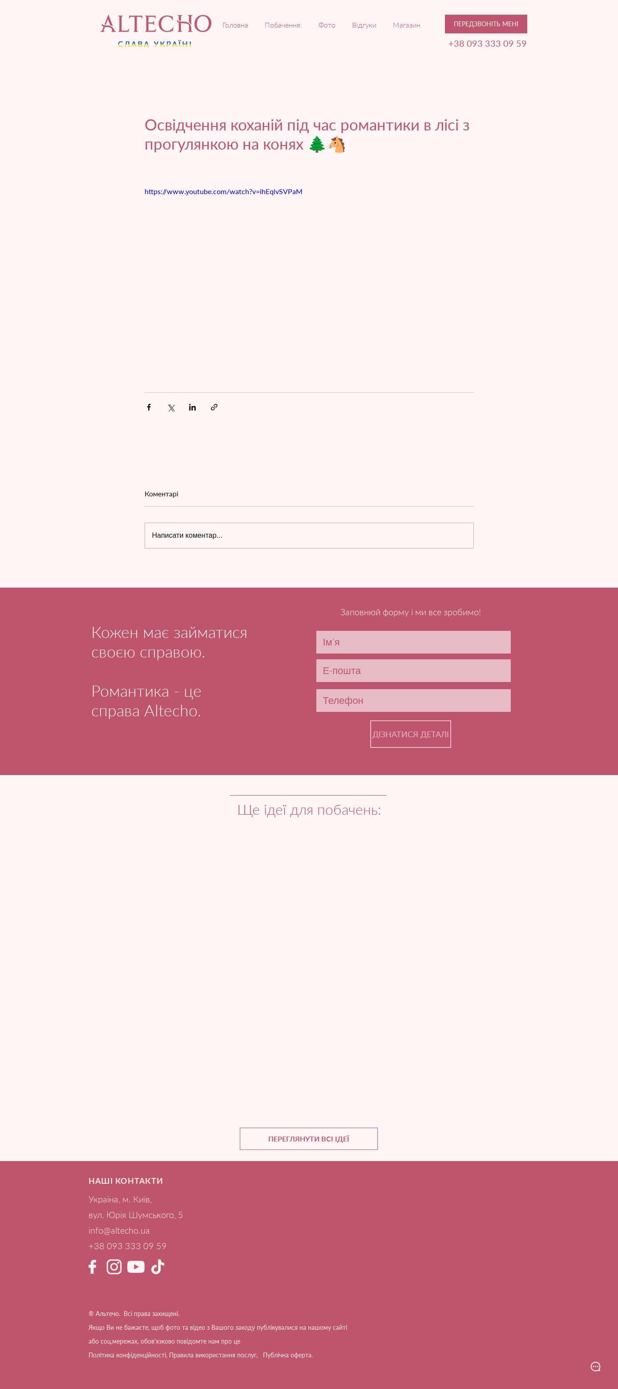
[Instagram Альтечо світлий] (114, 1266)
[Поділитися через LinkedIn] (192, 407)
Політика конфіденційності (127, 1355)
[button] (486, 24)
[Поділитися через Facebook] (149, 407)
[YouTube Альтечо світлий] (136, 1266)
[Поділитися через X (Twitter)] (170, 407)
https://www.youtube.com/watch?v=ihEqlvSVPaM (224, 191)
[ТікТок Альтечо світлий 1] (157, 1266)
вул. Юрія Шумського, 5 (136, 1214)
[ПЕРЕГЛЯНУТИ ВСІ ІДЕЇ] (309, 1139)
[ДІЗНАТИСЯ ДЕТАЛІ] (410, 734)
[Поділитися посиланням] (214, 407)
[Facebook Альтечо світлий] (92, 1266)
